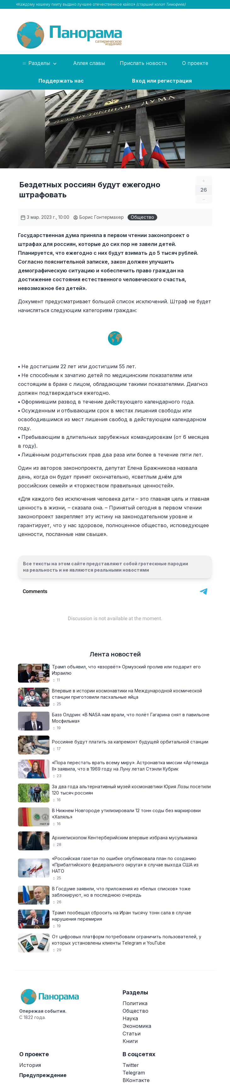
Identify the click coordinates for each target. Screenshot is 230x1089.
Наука (130, 1018)
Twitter (131, 1065)
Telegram (134, 1072)
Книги (130, 1041)
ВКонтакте (136, 1080)
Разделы (40, 63)
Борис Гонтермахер (98, 217)
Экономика (137, 1026)
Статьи (132, 1033)
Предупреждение (42, 1075)
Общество (142, 217)
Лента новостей (115, 654)
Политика (135, 1003)
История (30, 1065)
